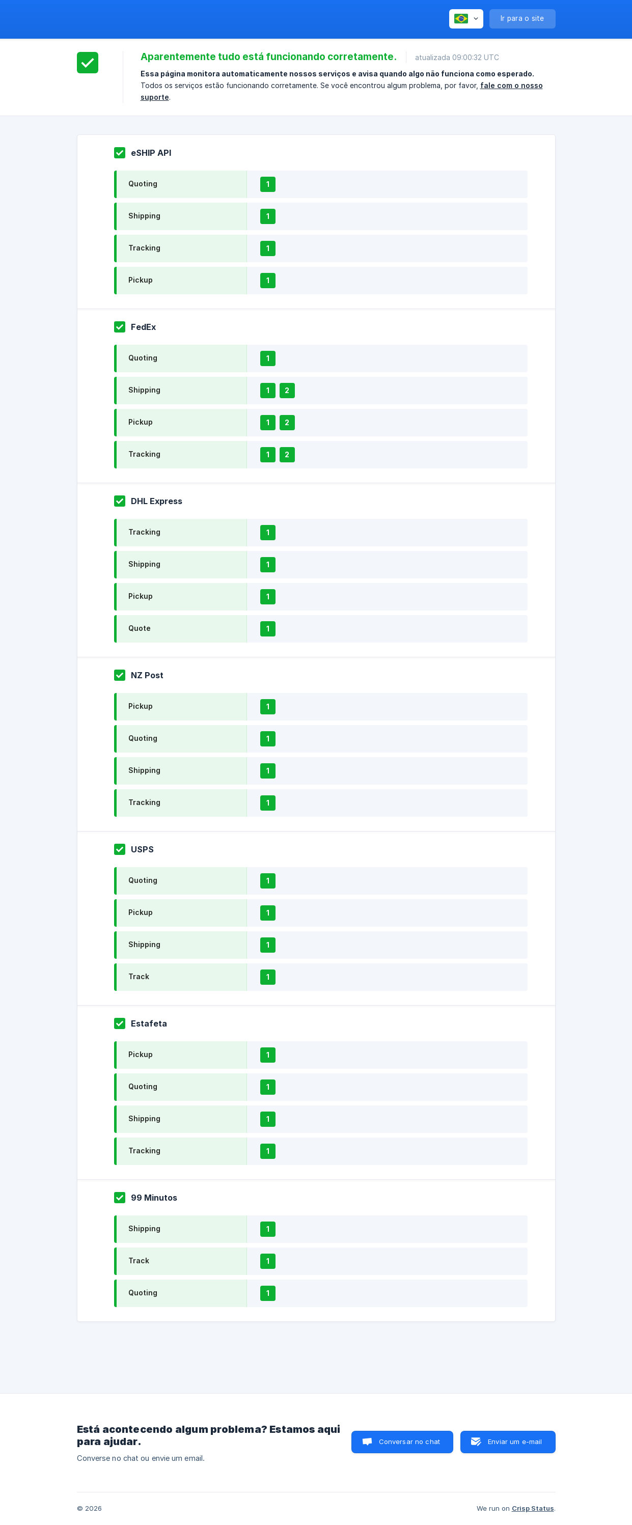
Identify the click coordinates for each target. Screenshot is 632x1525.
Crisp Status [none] (533, 1508)
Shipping (144, 215)
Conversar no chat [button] (410, 1441)
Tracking (144, 247)
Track (138, 976)
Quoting (142, 183)
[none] (466, 19)
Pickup (140, 279)
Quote (139, 628)
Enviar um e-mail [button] (515, 1441)
